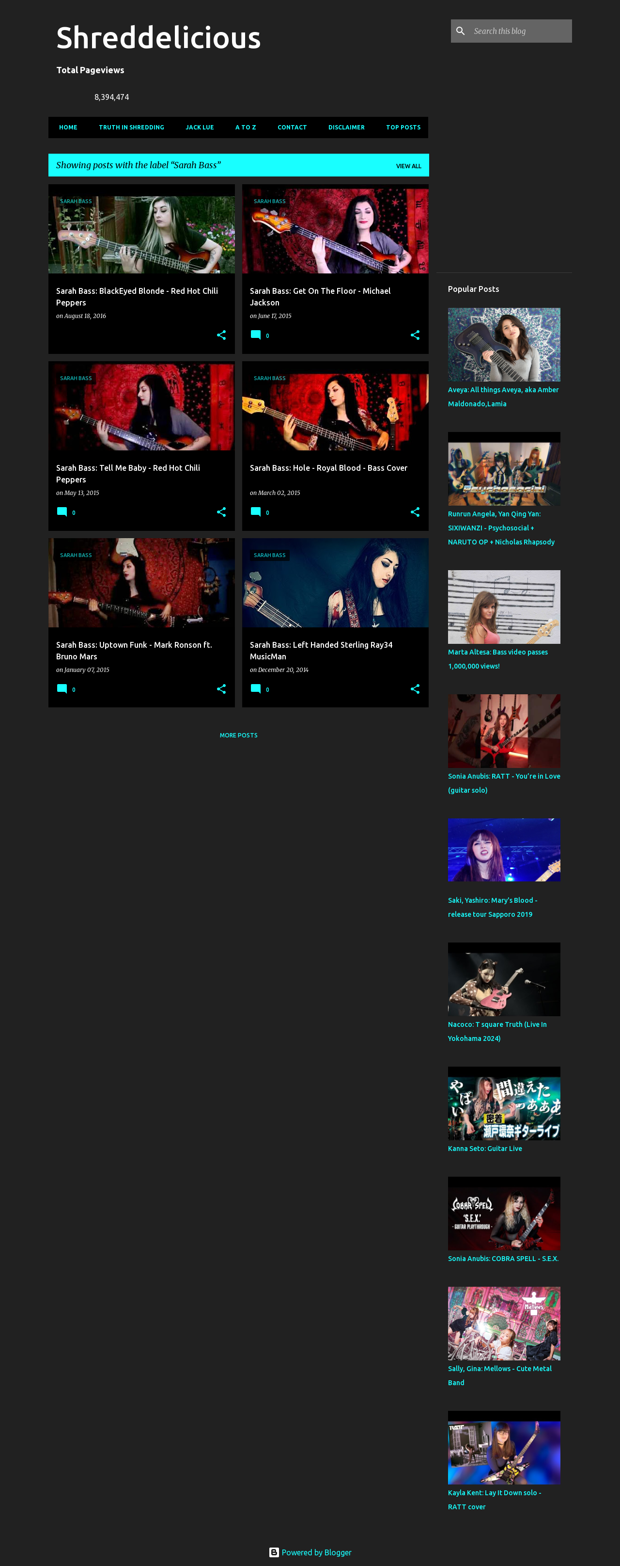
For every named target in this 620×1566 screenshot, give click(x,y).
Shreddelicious (158, 37)
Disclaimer (344, 127)
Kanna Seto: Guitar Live (485, 1148)
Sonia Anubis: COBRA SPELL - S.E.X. (503, 1258)
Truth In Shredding (128, 127)
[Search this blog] (521, 31)
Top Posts (400, 127)
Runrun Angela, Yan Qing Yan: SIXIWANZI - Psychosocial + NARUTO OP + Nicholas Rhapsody (501, 528)
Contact (289, 127)
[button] (221, 335)
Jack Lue (197, 127)
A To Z (242, 127)
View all (408, 166)
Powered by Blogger (310, 1552)
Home (65, 127)
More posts (239, 735)
